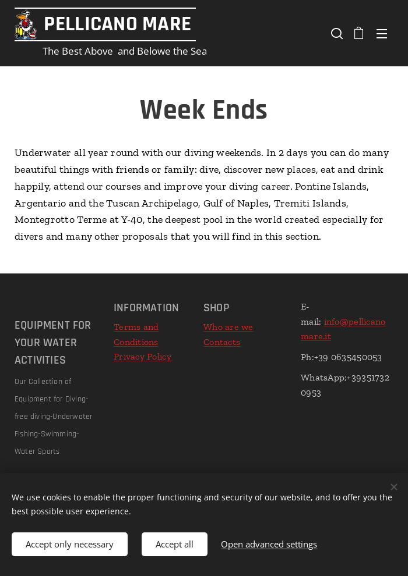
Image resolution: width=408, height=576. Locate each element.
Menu (382, 33)
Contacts (221, 341)
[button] (335, 33)
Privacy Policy (142, 356)
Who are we (228, 326)
